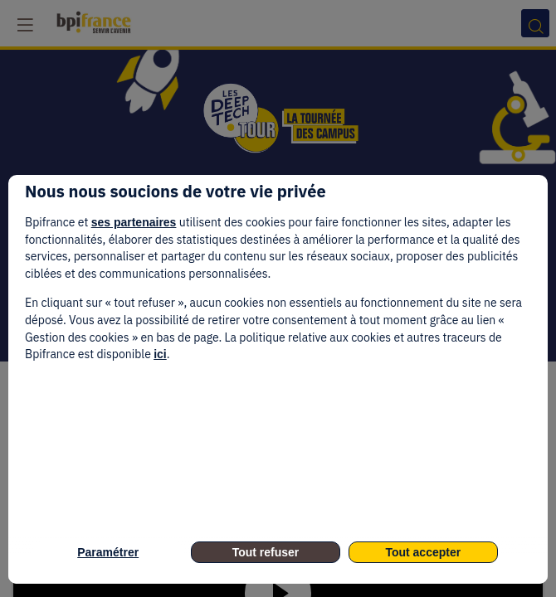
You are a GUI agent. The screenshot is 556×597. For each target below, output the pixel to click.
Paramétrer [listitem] (108, 552)
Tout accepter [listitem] (423, 552)
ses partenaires (134, 222)
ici (160, 354)
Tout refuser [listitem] (266, 552)
